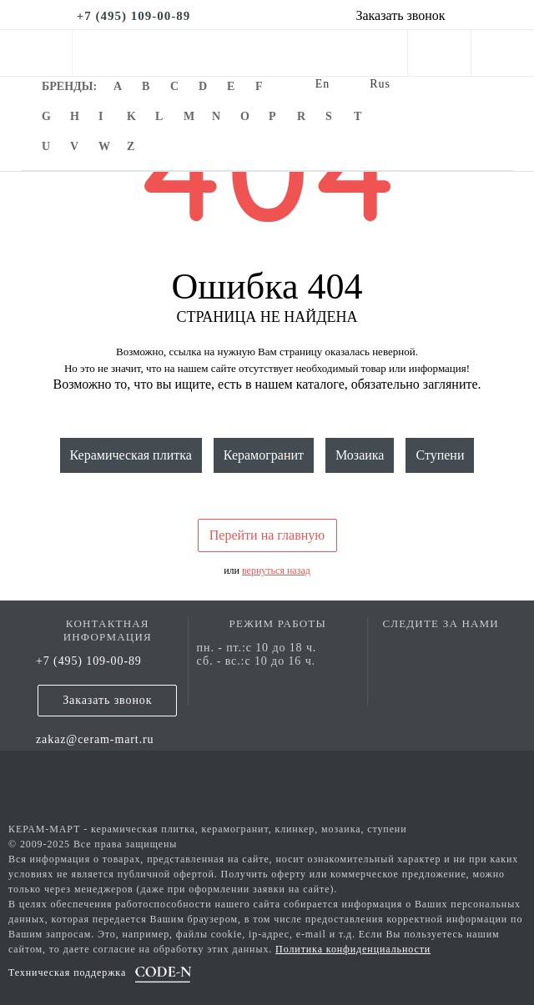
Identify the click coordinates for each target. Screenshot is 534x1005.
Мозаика (359, 455)
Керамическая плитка (131, 455)
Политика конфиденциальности (353, 949)
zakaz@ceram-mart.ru (95, 739)
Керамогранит (264, 455)
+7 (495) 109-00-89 (89, 661)
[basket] (502, 56)
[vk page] (440, 647)
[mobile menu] (36, 53)
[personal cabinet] (439, 56)
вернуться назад (276, 570)
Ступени (440, 455)
